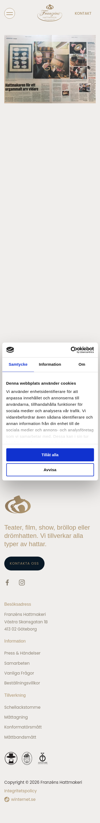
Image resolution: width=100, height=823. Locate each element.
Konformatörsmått (23, 727)
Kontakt (83, 13)
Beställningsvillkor (22, 683)
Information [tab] (50, 364)
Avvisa (50, 469)
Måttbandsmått (20, 737)
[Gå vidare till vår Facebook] (7, 583)
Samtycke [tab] (18, 364)
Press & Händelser (22, 653)
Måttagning (16, 717)
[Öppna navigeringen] (9, 13)
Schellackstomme (22, 707)
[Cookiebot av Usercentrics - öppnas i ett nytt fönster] (71, 349)
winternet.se (23, 799)
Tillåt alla (50, 454)
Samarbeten (17, 663)
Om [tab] (82, 364)
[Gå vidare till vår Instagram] (22, 583)
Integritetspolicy (20, 791)
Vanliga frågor (19, 673)
